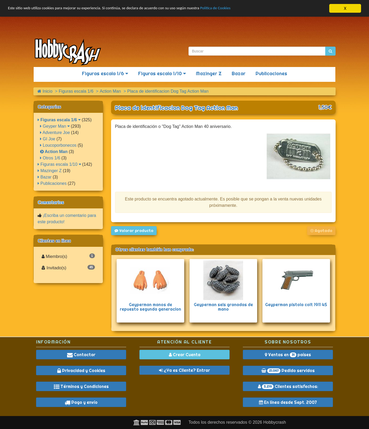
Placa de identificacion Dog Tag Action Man (176, 107)
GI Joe (47, 139)
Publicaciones (271, 73)
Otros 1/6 (50, 158)
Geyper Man (55, 126)
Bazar (238, 73)
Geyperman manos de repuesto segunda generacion (150, 307)
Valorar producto (134, 230)
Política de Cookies (241, 8)
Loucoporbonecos (58, 145)
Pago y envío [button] (81, 402)
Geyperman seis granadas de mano (223, 307)
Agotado (321, 230)
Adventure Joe (55, 132)
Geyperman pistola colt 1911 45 (296, 304)
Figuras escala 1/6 (105, 73)
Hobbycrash (274, 422)
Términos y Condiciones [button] (81, 386)
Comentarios (51, 202)
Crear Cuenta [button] (184, 354)
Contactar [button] (81, 354)
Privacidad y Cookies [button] (81, 370)
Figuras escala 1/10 (162, 73)
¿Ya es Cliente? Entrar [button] (184, 370)
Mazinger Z (209, 73)
